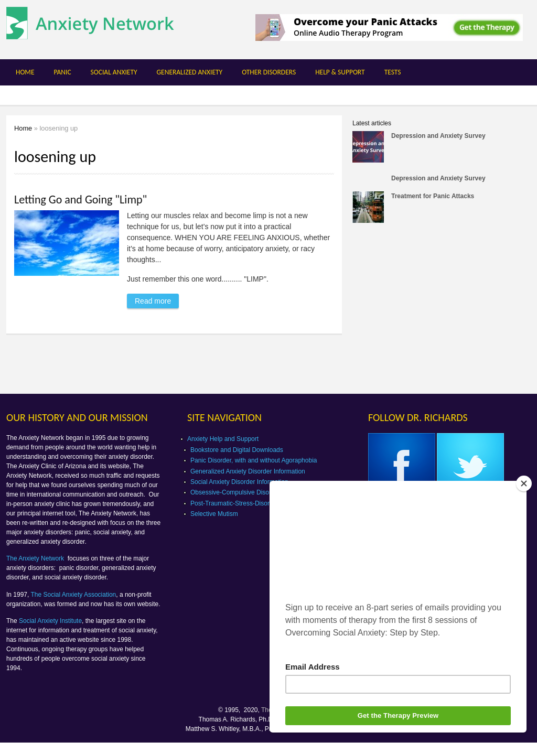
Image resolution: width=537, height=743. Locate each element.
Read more (157, 299)
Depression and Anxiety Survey (438, 135)
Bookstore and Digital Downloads (236, 450)
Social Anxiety (114, 72)
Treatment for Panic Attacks (432, 196)
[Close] (524, 483)
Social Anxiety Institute (50, 620)
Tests (392, 72)
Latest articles (371, 123)
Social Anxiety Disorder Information (239, 482)
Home (25, 72)
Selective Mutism (214, 514)
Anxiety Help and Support (223, 439)
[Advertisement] (440, 311)
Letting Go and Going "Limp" (80, 199)
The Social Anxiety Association (73, 594)
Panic (62, 72)
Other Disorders (269, 72)
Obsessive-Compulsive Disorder (235, 492)
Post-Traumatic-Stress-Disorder (234, 503)
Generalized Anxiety (190, 72)
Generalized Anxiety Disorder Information (247, 471)
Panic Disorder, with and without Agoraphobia (253, 460)
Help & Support (340, 72)
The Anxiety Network (36, 558)
